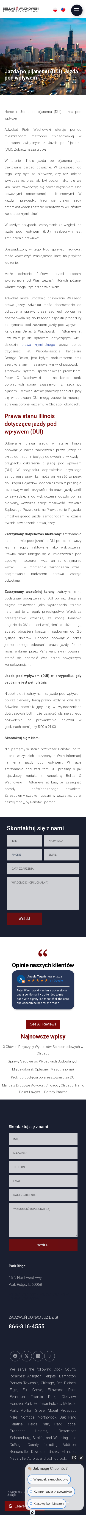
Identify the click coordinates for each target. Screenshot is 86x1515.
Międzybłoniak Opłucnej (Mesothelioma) (43, 1069)
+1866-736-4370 (55, 1294)
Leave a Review (24, 1506)
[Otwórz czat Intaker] (32, 1512)
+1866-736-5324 (24, 1294)
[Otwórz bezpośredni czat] (74, 1457)
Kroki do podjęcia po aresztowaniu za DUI (43, 1077)
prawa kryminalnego (40, 345)
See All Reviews (43, 1024)
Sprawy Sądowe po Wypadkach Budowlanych (43, 1061)
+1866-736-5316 (24, 1298)
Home (9, 112)
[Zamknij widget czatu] (81, 1457)
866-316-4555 (26, 1326)
